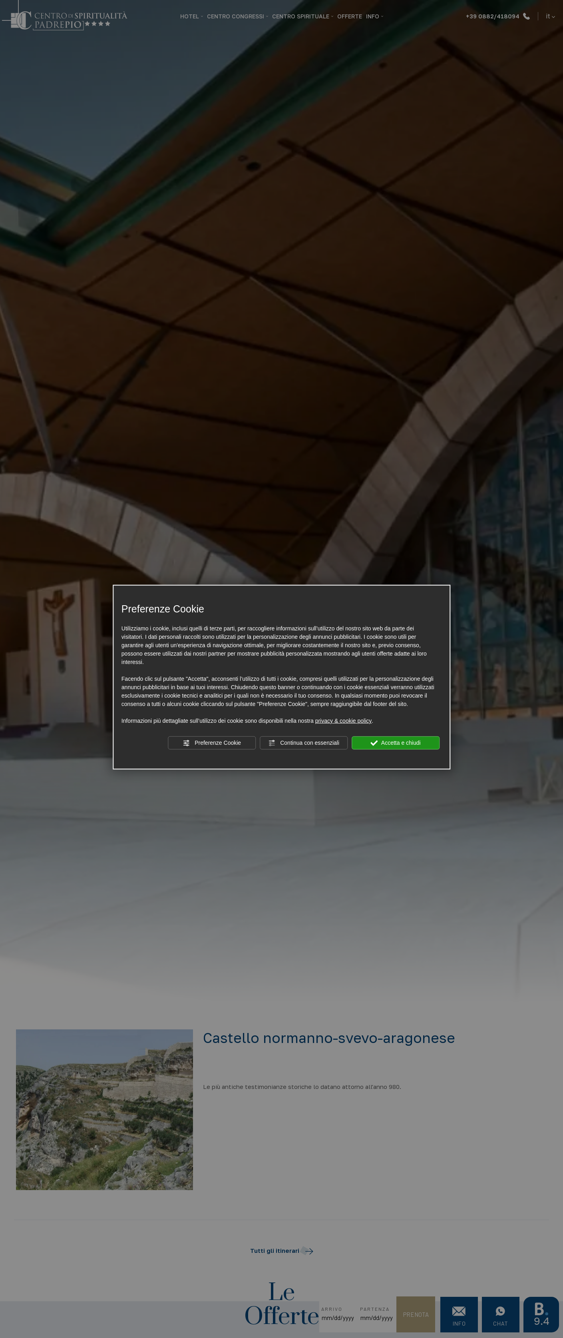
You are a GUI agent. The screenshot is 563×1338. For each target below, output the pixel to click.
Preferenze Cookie (212, 743)
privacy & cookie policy (343, 721)
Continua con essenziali (303, 743)
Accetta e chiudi (396, 743)
